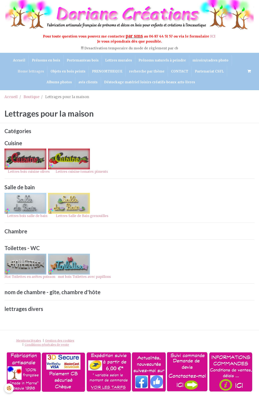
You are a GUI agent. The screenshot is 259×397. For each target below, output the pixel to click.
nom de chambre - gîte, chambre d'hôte (52, 292)
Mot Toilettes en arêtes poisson (29, 277)
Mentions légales (28, 341)
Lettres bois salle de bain (25, 216)
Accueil (19, 60)
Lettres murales (118, 60)
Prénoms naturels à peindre (162, 60)
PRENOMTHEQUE (107, 71)
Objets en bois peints (68, 71)
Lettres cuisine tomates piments (82, 172)
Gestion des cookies (59, 341)
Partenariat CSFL (209, 71)
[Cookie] (9, 388)
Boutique (31, 97)
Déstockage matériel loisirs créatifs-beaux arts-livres (149, 82)
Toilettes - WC (22, 248)
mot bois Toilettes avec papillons (84, 277)
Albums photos (59, 82)
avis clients (88, 82)
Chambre (15, 231)
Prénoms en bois (46, 60)
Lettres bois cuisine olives (27, 172)
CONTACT (179, 71)
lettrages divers (23, 309)
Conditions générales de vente (47, 345)
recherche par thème (146, 71)
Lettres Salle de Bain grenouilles (82, 216)
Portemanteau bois (83, 60)
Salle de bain (19, 187)
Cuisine (13, 143)
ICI (213, 36)
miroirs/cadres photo (210, 60)
